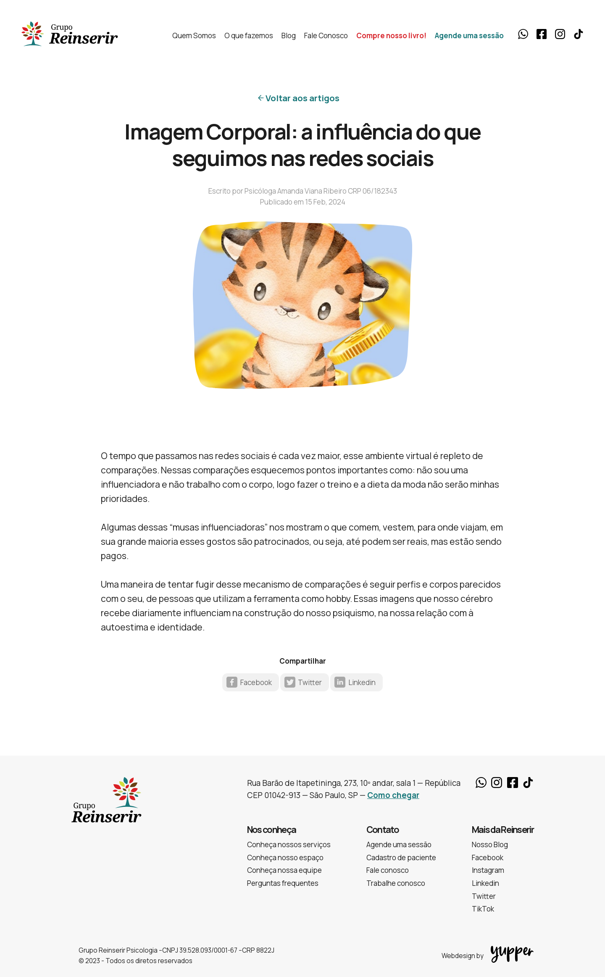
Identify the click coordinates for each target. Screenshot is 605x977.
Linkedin (362, 682)
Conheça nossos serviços (289, 844)
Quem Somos (194, 35)
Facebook (542, 34)
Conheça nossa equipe (284, 870)
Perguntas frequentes (282, 883)
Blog (288, 35)
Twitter (310, 682)
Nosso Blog (490, 844)
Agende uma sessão (469, 35)
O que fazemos (248, 35)
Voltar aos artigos (302, 98)
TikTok (578, 34)
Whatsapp (523, 34)
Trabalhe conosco (395, 883)
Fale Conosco (326, 35)
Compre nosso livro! (391, 35)
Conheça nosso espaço (285, 857)
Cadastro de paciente (401, 857)
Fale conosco (387, 870)
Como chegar (393, 795)
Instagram (560, 34)
